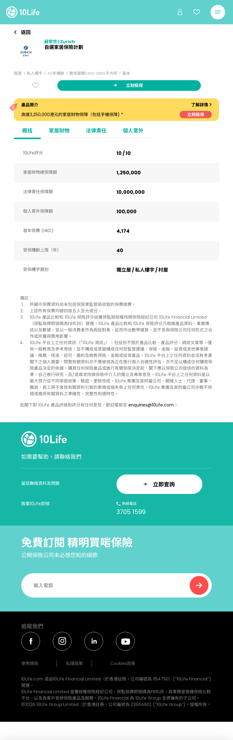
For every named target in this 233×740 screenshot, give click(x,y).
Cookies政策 (122, 663)
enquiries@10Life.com (151, 405)
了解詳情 (201, 105)
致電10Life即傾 (35, 504)
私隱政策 (74, 663)
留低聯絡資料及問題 (40, 483)
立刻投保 (195, 114)
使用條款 (29, 663)
